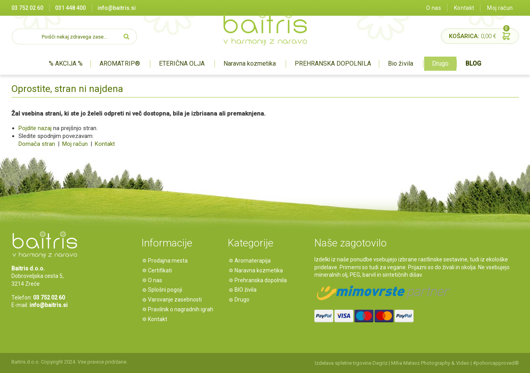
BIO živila (247, 290)
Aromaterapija (254, 260)
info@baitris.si (117, 8)
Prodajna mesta (169, 260)
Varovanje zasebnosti (176, 299)
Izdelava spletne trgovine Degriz (351, 363)
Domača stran (36, 143)
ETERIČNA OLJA (182, 63)
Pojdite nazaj (35, 128)
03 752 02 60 (27, 8)
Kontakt (464, 8)
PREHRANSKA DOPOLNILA (333, 63)
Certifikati (161, 270)
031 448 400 (70, 8)
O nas (433, 8)
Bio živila (400, 63)
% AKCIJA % (66, 63)
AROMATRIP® (120, 63)
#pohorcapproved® (496, 363)
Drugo (440, 63)
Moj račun (500, 8)
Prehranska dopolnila (262, 280)
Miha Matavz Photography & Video (430, 363)
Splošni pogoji (166, 290)
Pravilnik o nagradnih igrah (181, 309)
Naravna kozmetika (249, 63)
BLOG (473, 63)
